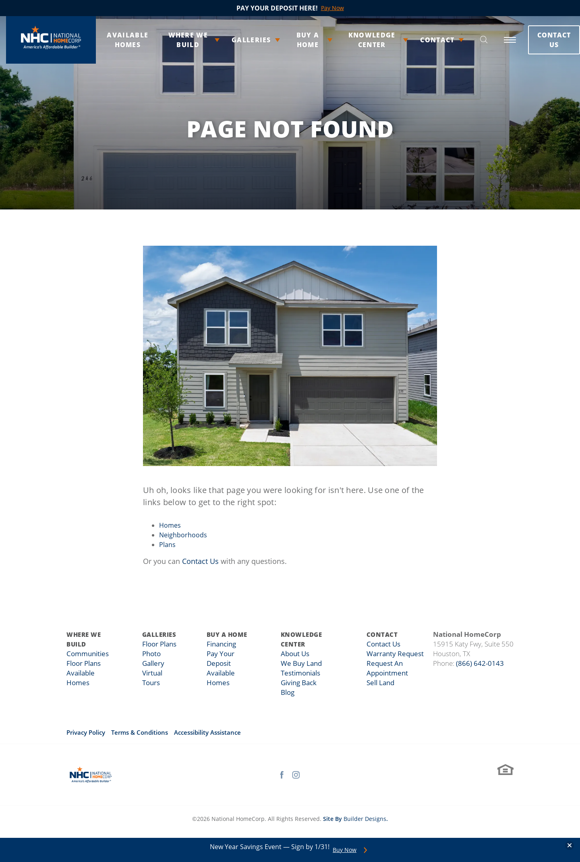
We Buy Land (299, 663)
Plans (167, 544)
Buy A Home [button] (295, 40)
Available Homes (120, 40)
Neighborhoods (183, 534)
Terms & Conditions (139, 732)
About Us (293, 654)
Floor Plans (82, 663)
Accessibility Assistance (207, 732)
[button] (466, 40)
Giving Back (297, 683)
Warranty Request (394, 654)
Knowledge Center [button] (356, 40)
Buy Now (344, 850)
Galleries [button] (239, 39)
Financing (221, 644)
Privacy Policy (85, 732)
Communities (86, 654)
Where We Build (83, 639)
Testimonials (298, 673)
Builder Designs (365, 819)
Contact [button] (420, 39)
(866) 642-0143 (480, 663)
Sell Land (381, 683)
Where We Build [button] (177, 40)
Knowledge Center (300, 639)
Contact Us (536, 40)
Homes (170, 525)
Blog (286, 692)
